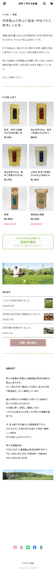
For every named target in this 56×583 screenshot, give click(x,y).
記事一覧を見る (28, 342)
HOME (5, 14)
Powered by (28, 568)
